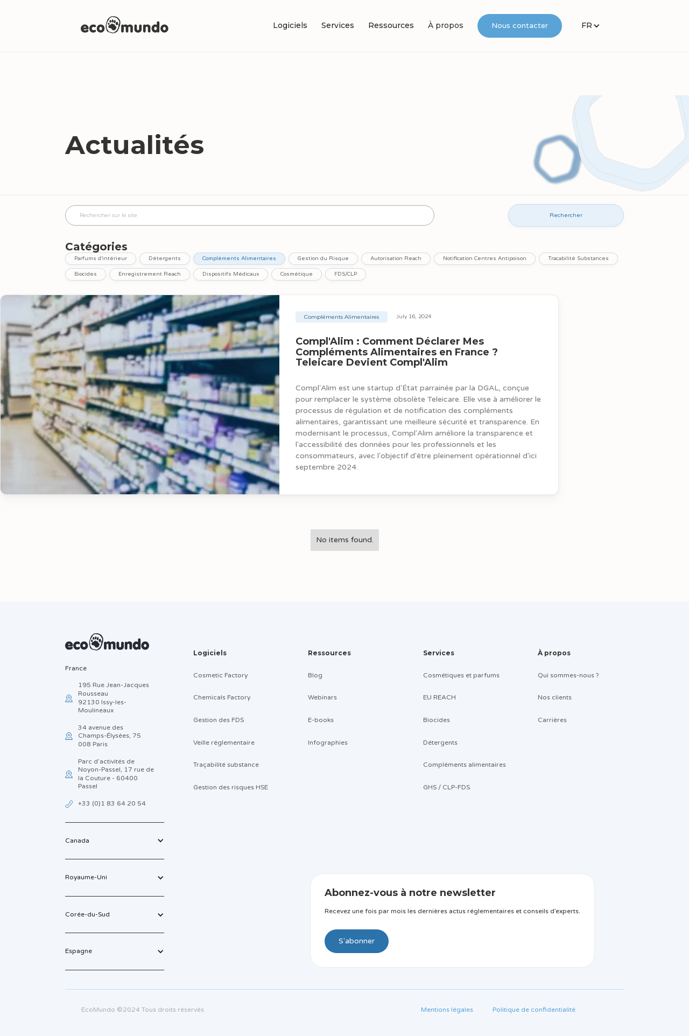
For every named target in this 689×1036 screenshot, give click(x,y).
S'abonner (357, 941)
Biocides (436, 720)
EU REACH (439, 697)
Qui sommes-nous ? (568, 675)
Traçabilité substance (226, 764)
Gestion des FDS (218, 720)
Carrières (552, 720)
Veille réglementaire (224, 742)
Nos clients (555, 697)
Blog (315, 675)
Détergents (440, 742)
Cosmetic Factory (220, 675)
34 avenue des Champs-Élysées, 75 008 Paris (109, 736)
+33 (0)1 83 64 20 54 (112, 803)
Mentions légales (447, 1009)
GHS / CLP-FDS (446, 787)
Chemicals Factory (221, 697)
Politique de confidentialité (534, 1009)
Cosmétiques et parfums (461, 675)
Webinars (322, 697)
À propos (445, 25)
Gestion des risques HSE (230, 787)
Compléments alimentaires (464, 764)
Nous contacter (519, 25)
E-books (321, 720)
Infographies (328, 742)
